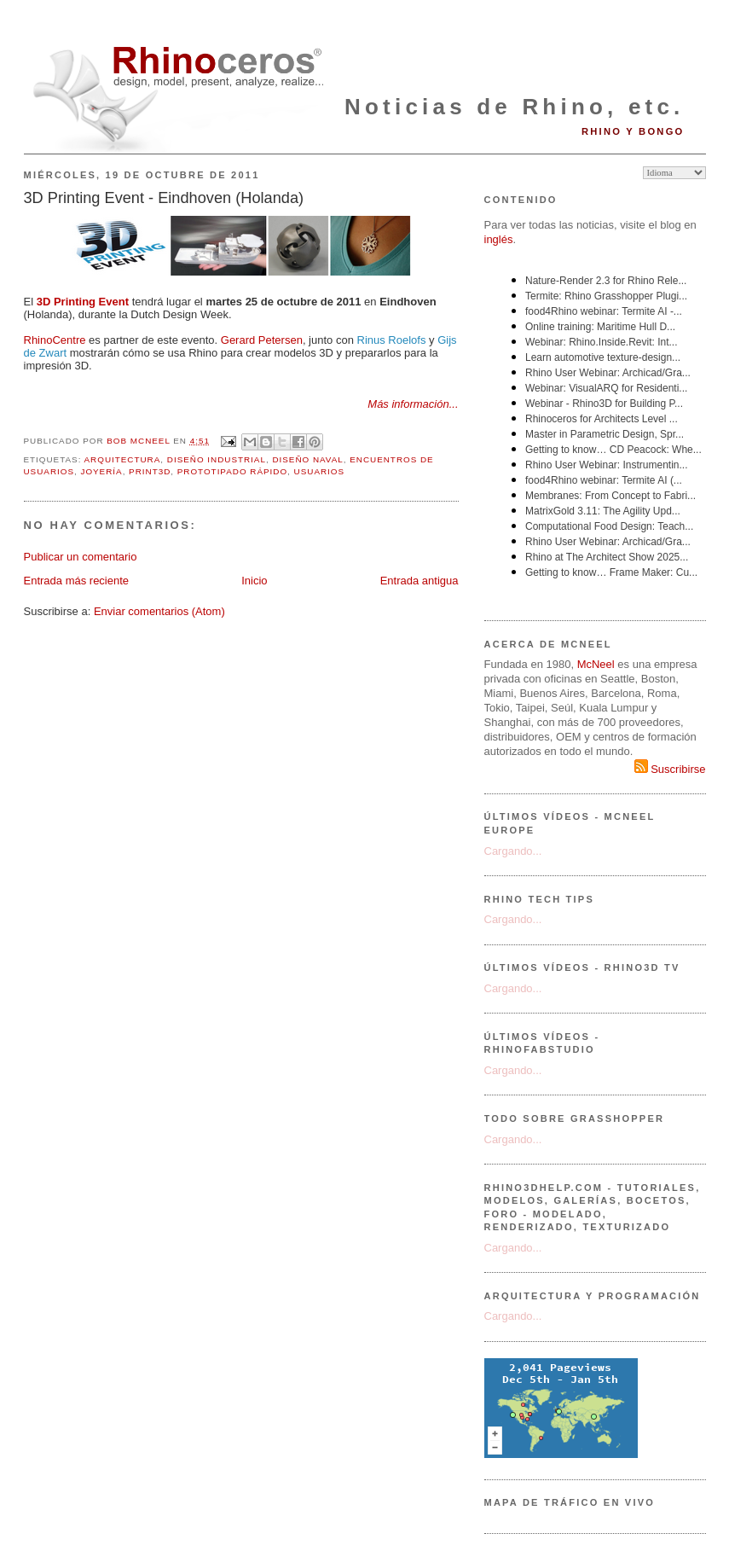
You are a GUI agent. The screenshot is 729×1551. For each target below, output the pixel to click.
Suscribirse (670, 769)
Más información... (412, 404)
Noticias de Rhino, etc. (514, 106)
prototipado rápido (232, 471)
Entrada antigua (419, 580)
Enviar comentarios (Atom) (159, 611)
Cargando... (513, 851)
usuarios (319, 471)
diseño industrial (216, 459)
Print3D (150, 471)
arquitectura (122, 459)
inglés (498, 239)
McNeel (596, 664)
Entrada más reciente (77, 580)
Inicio (254, 580)
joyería (101, 471)
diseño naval (307, 459)
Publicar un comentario (80, 556)
